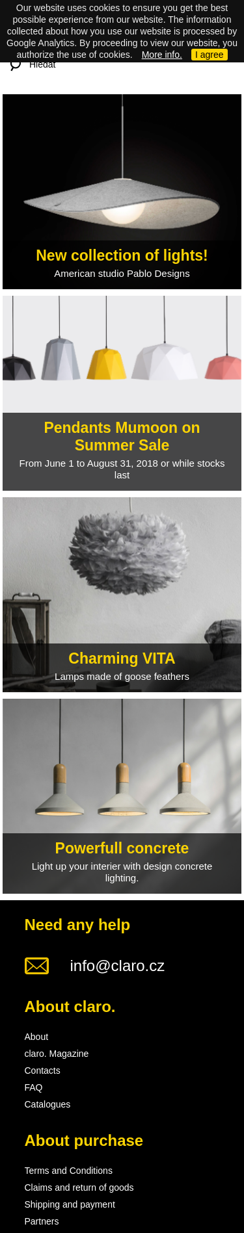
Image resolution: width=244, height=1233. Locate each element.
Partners (42, 1221)
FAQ (34, 1087)
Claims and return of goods (79, 1187)
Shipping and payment (70, 1204)
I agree (209, 54)
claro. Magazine (57, 1053)
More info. (162, 54)
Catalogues (48, 1104)
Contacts (43, 1070)
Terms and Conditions (69, 1170)
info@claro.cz (117, 965)
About (37, 1037)
